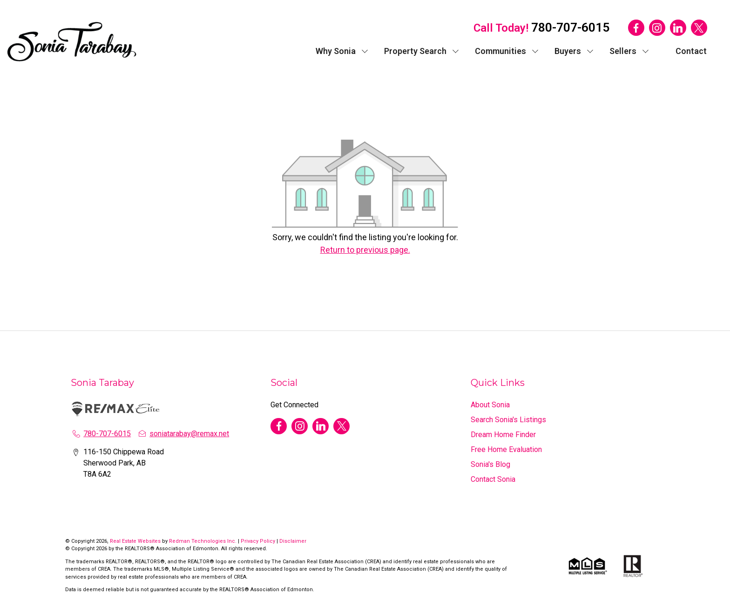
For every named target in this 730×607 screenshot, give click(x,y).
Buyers (567, 51)
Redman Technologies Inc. (203, 541)
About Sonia (490, 404)
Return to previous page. (365, 250)
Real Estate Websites (136, 541)
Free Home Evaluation (506, 449)
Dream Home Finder (503, 434)
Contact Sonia (493, 479)
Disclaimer (292, 541)
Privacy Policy (258, 541)
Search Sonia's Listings (508, 419)
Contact (691, 51)
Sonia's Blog (490, 464)
